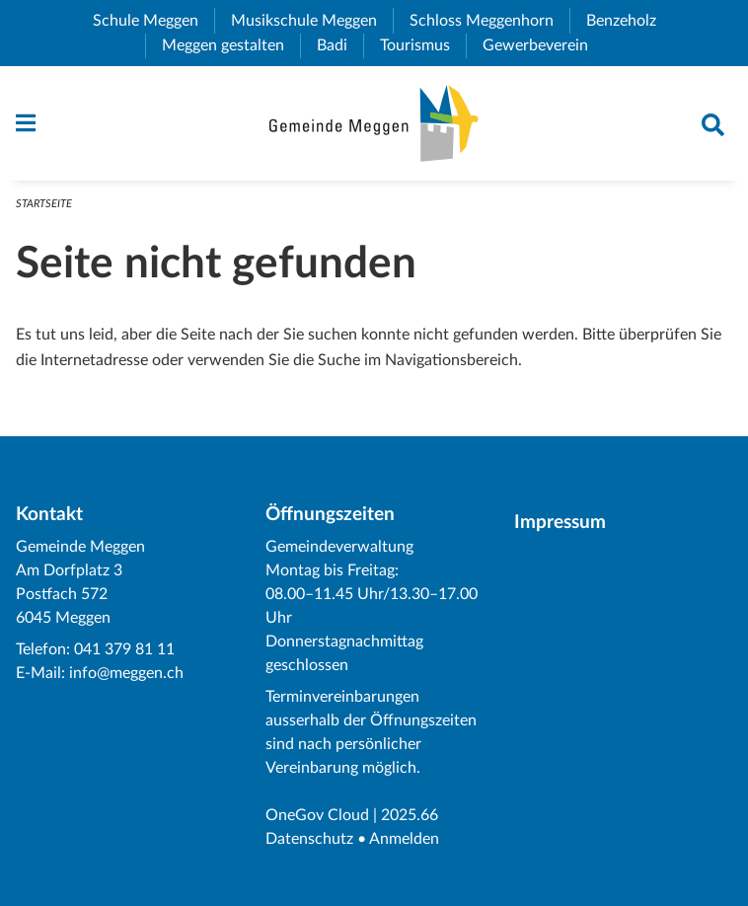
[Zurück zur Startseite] (373, 123)
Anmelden (404, 839)
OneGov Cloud (317, 815)
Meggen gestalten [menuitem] (231, 45)
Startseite (44, 203)
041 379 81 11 (124, 649)
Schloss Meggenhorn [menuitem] (489, 21)
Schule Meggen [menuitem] (153, 21)
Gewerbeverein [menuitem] (543, 45)
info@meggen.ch (126, 673)
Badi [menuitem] (340, 45)
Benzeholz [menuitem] (629, 21)
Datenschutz (309, 839)
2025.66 (409, 815)
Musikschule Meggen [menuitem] (312, 21)
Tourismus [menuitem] (423, 45)
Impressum (560, 522)
